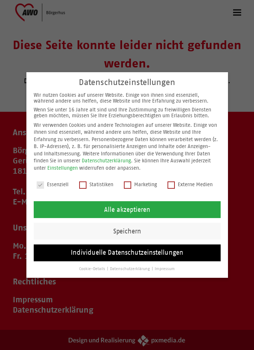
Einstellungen (62, 169)
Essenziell (53, 185)
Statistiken (96, 185)
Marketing (140, 185)
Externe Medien (190, 185)
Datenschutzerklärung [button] (130, 270)
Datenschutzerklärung (106, 162)
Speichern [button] (127, 232)
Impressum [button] (165, 270)
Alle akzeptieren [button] (127, 210)
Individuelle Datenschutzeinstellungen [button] (127, 254)
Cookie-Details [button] (92, 270)
